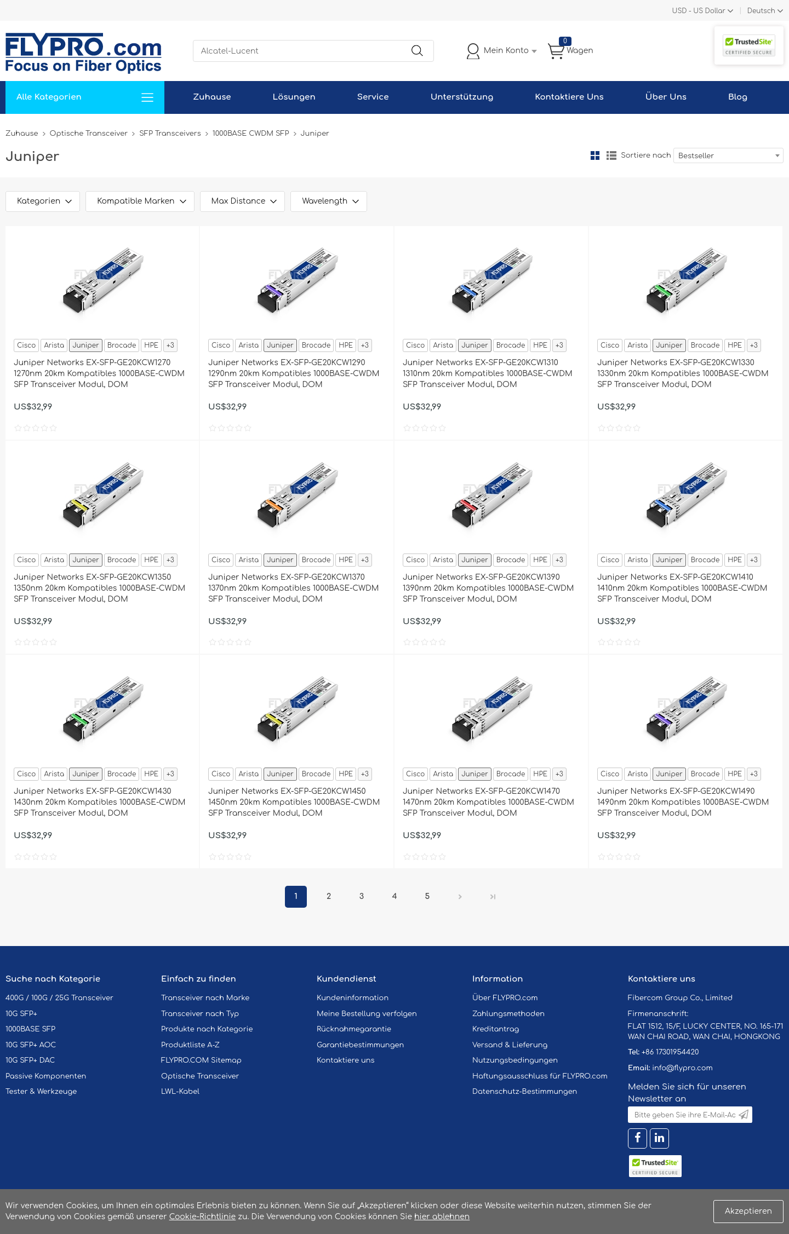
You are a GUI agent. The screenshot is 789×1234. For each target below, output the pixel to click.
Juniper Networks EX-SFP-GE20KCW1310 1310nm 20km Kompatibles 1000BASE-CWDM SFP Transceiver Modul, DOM (488, 374)
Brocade (121, 345)
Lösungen (294, 97)
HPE (151, 345)
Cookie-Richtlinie (202, 1217)
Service (373, 97)
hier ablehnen (442, 1217)
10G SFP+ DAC (30, 1060)
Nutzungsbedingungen (515, 1060)
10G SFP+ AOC (30, 1045)
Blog (737, 97)
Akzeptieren (748, 1211)
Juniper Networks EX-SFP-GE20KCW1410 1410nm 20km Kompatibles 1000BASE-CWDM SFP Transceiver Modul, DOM (682, 588)
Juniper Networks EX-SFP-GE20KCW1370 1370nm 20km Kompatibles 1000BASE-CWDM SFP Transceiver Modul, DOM (293, 588)
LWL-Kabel (180, 1091)
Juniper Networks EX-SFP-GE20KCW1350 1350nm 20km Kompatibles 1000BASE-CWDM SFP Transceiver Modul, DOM (99, 588)
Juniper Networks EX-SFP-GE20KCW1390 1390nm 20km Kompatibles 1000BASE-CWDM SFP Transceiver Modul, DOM (488, 588)
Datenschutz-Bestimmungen (524, 1091)
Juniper (85, 345)
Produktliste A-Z (190, 1045)
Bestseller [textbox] (696, 156)
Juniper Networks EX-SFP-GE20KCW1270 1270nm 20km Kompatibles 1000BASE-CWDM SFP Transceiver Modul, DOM (99, 374)
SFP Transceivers (170, 133)
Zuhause (212, 97)
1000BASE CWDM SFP (251, 133)
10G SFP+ (21, 1014)
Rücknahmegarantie (354, 1029)
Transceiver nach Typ (200, 1014)
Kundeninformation (352, 998)
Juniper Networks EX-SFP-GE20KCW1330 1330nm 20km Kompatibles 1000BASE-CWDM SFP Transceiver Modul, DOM (683, 374)
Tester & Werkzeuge (41, 1091)
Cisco (26, 345)
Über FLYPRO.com (505, 998)
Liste (611, 155)
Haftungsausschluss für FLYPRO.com (540, 1076)
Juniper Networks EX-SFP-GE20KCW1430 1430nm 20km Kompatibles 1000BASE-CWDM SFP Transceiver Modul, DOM (100, 802)
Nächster (460, 897)
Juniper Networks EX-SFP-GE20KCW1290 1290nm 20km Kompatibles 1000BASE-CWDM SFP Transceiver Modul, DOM (293, 374)
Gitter (595, 155)
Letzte (493, 897)
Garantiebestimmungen (360, 1045)
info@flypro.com (682, 1068)
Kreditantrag (495, 1029)
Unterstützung (462, 97)
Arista (54, 345)
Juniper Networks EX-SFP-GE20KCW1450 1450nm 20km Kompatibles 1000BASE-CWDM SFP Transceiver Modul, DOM (294, 802)
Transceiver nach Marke (205, 998)
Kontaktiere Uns (569, 97)
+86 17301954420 (670, 1052)
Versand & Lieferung (509, 1045)
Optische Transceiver (89, 133)
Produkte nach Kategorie (207, 1029)
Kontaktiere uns (346, 1060)
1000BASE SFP (30, 1029)
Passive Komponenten (45, 1076)
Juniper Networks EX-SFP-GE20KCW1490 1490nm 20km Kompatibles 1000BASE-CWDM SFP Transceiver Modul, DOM (683, 802)
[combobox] (728, 155)
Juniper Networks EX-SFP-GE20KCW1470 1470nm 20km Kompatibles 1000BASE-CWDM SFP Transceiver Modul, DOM (488, 802)
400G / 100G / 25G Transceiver (59, 998)
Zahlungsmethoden (508, 1014)
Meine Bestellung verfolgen (367, 1014)
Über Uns (666, 97)
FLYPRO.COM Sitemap (201, 1060)
